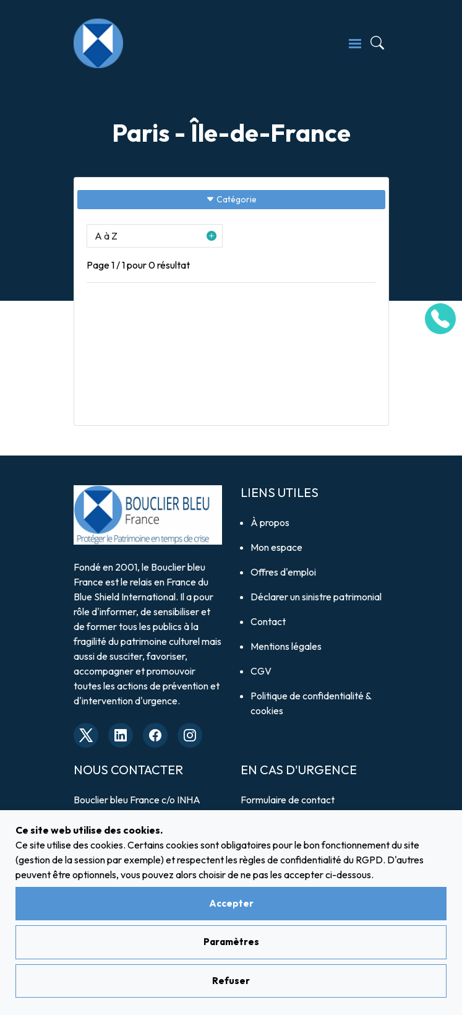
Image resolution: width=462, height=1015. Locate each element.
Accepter (231, 903)
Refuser (231, 981)
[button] (155, 236)
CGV (261, 671)
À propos (269, 522)
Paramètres (231, 942)
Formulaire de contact (288, 799)
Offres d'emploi (283, 572)
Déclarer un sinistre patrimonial (316, 596)
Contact (268, 621)
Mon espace (276, 547)
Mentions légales (286, 646)
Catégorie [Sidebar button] (231, 199)
